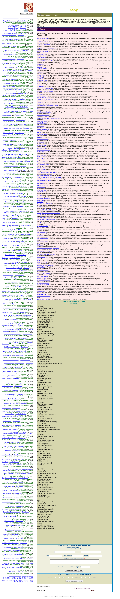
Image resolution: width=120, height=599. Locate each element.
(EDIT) (41, 14)
